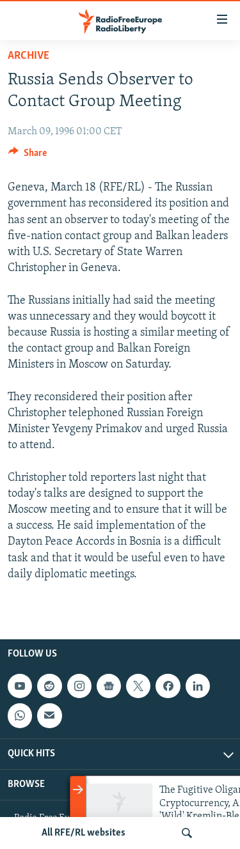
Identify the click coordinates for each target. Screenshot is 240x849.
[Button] (27, 156)
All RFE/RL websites (83, 833)
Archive (28, 56)
